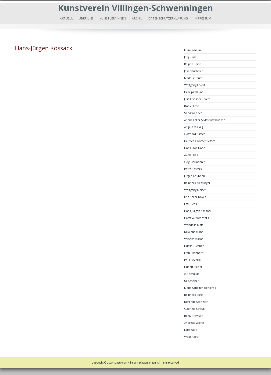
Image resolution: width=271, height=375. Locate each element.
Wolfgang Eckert (194, 85)
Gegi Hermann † (194, 162)
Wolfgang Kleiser (195, 190)
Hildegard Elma (193, 92)
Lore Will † (190, 330)
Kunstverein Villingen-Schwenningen (135, 8)
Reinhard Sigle (193, 295)
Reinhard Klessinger (197, 183)
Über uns (86, 18)
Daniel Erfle (191, 106)
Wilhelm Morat (193, 239)
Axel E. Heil (191, 155)
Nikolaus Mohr (193, 232)
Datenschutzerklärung (168, 18)
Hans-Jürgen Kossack (198, 211)
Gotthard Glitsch (194, 134)
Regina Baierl (192, 64)
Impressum (202, 18)
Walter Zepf (191, 337)
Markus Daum (193, 78)
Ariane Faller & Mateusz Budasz (204, 120)
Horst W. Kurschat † (196, 218)
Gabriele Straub (194, 309)
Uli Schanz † (192, 281)
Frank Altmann (193, 50)
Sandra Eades (193, 113)
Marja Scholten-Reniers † (200, 288)
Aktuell (66, 18)
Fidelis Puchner (194, 246)
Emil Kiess (190, 204)
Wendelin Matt (193, 225)
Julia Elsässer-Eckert (197, 99)
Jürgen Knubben (194, 176)
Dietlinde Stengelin (196, 302)
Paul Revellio (192, 260)
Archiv (137, 18)
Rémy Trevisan (193, 316)
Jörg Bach (190, 57)
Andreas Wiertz (194, 323)
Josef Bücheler (193, 71)
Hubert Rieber (193, 267)
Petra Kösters (193, 169)
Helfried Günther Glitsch (199, 141)
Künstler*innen (113, 18)
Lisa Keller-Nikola (195, 197)
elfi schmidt (191, 274)
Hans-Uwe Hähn (194, 148)
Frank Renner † (194, 253)
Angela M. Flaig (193, 127)
